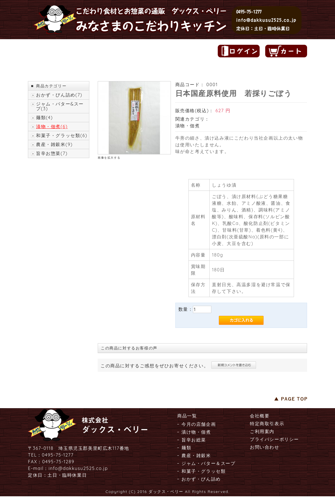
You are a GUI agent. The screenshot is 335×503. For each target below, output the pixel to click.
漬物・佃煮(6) (52, 126)
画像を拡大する (109, 157)
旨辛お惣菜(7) (52, 153)
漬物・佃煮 (187, 125)
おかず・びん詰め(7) (59, 95)
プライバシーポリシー (274, 439)
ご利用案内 (262, 431)
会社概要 (259, 416)
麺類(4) (44, 117)
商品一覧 (187, 416)
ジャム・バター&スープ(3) (60, 106)
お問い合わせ (264, 447)
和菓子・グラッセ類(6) (61, 135)
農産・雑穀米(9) (54, 144)
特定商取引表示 (267, 423)
